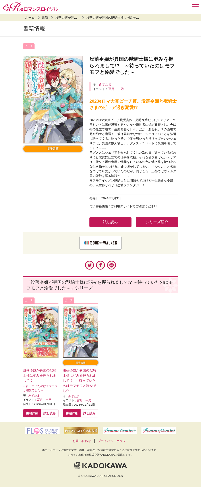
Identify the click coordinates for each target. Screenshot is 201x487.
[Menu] (195, 7)
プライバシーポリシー (113, 441)
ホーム (30, 17)
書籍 (45, 17)
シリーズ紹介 (157, 222)
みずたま (105, 84)
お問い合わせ (81, 441)
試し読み (110, 222)
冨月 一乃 (116, 89)
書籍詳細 (32, 413)
